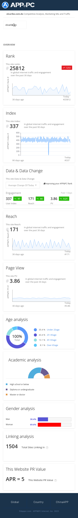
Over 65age (52, 345)
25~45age (51, 334)
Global (15, 502)
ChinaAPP (62, 502)
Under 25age (53, 329)
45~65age (51, 339)
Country (39, 502)
